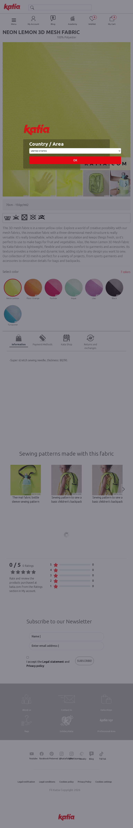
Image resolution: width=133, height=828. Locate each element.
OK (75, 160)
